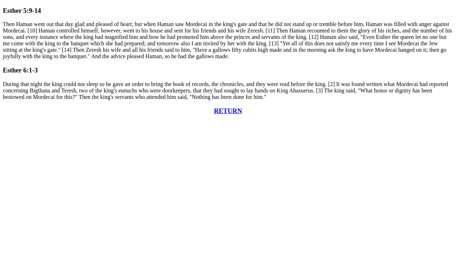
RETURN (228, 111)
